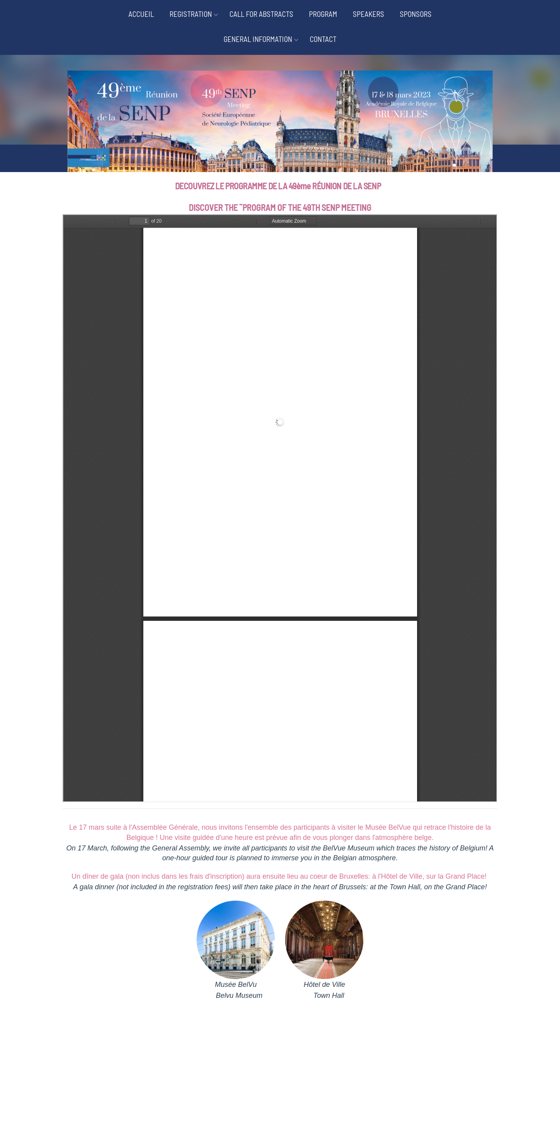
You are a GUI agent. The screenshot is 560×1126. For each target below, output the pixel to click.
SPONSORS (416, 13)
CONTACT (323, 39)
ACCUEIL (141, 13)
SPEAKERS (368, 13)
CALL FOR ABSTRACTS (261, 13)
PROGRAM (323, 13)
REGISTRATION (191, 13)
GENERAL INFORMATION (258, 39)
